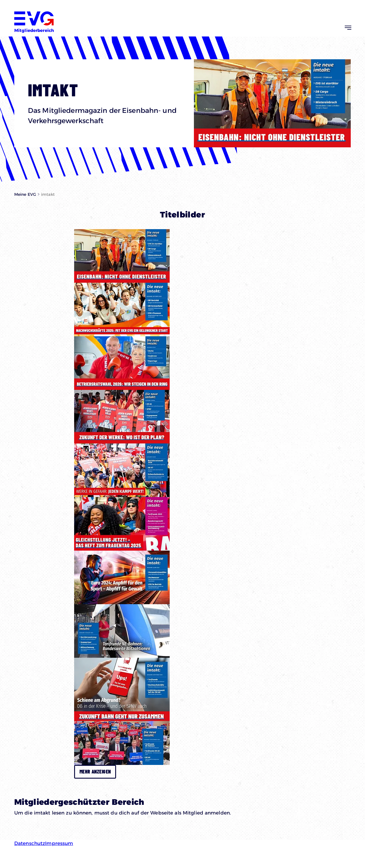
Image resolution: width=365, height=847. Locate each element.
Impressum (59, 843)
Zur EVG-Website (332, 9)
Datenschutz (29, 843)
